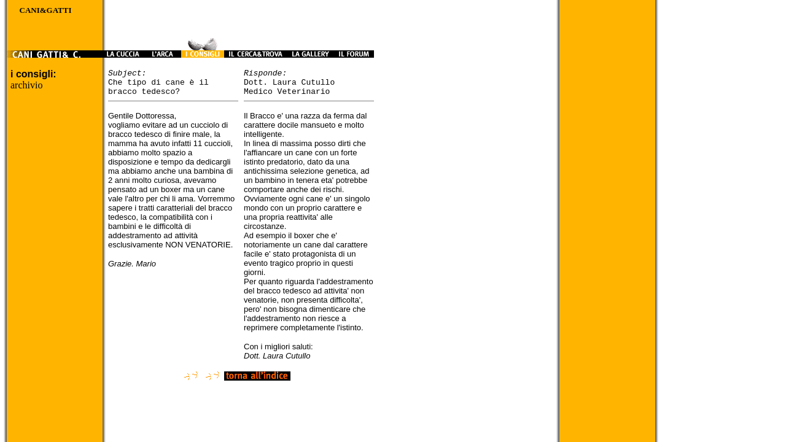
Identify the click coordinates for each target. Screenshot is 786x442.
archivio (26, 85)
